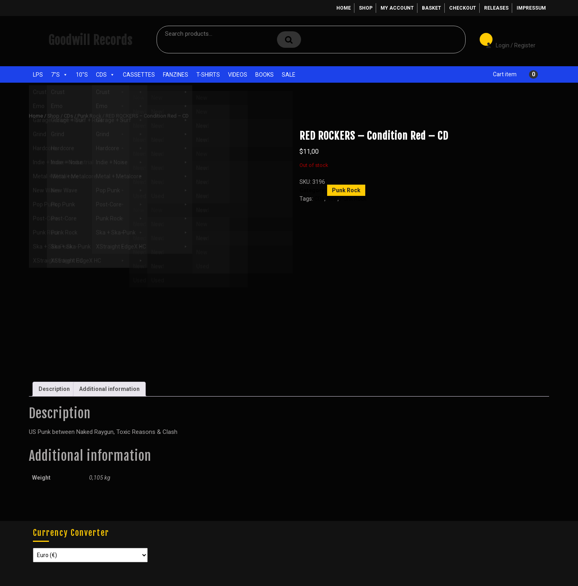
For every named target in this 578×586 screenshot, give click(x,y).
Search (289, 39)
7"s (59, 75)
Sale (288, 74)
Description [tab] (54, 389)
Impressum (531, 8)
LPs (38, 74)
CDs (105, 75)
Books (264, 74)
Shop (365, 8)
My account (397, 8)
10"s (82, 74)
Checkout (462, 8)
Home (343, 8)
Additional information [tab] (109, 389)
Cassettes (139, 74)
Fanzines (175, 74)
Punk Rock (89, 116)
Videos (237, 74)
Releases (496, 8)
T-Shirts (208, 74)
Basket (431, 8)
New (332, 198)
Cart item (505, 74)
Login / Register (506, 40)
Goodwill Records (90, 40)
